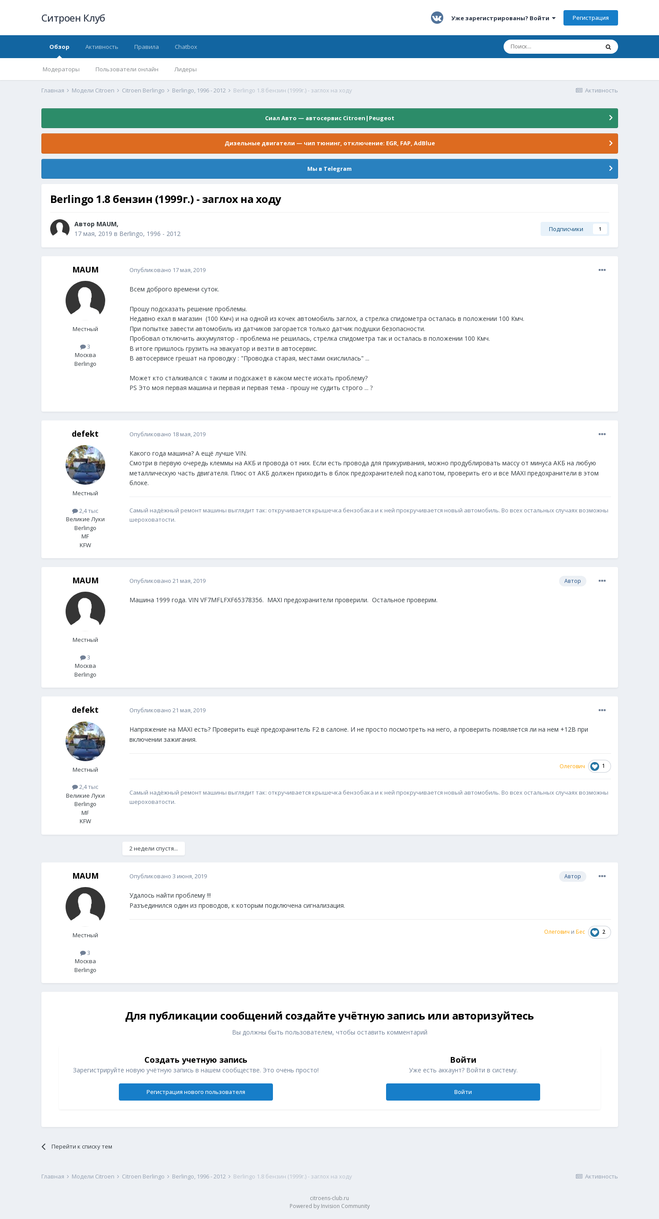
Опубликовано (167, 270)
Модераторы (61, 69)
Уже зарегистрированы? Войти (503, 18)
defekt (85, 433)
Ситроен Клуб (73, 17)
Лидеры (185, 69)
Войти (463, 1092)
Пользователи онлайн (127, 69)
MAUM (106, 224)
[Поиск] (551, 47)
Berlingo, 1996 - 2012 (149, 233)
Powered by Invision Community (330, 1206)
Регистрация (591, 18)
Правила (146, 47)
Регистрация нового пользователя (196, 1092)
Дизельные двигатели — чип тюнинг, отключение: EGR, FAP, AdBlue (330, 143)
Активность (101, 47)
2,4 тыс (85, 511)
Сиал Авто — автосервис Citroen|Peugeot (329, 118)
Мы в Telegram (329, 169)
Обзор (59, 50)
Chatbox (186, 47)
